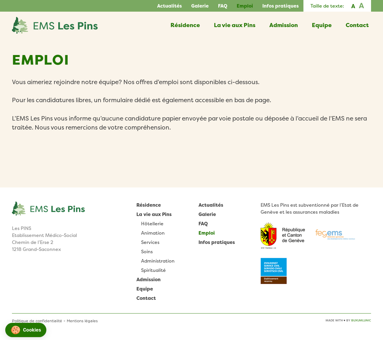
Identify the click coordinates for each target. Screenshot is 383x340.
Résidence (185, 25)
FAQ (222, 6)
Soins (147, 251)
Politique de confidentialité (37, 321)
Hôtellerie (152, 223)
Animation (153, 233)
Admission (283, 25)
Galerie (200, 6)
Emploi (245, 6)
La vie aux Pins (234, 25)
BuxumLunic (361, 320)
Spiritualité (153, 270)
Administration (158, 261)
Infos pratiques (280, 6)
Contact (357, 25)
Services (150, 242)
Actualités (169, 6)
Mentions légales (82, 321)
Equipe (322, 25)
